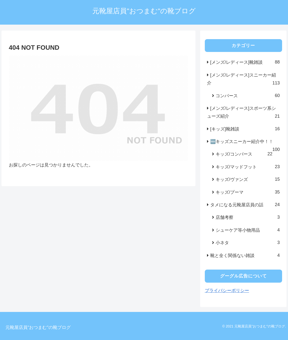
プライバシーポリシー (227, 290)
